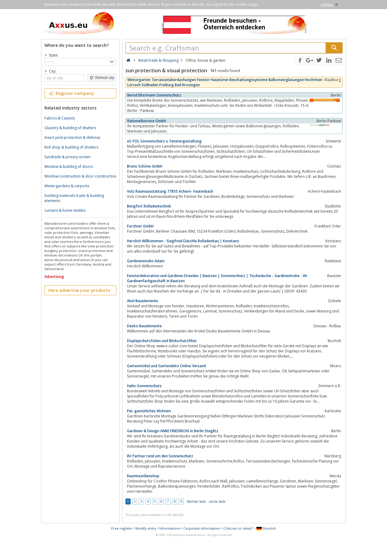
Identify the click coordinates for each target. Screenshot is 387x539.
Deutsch (266, 528)
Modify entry (145, 528)
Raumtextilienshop (143, 476)
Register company (71, 93)
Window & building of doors (68, 166)
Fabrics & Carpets (59, 118)
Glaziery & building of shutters (70, 127)
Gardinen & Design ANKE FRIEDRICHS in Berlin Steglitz (172, 430)
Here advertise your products (79, 290)
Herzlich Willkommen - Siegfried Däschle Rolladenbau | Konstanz (183, 240)
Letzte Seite (217, 501)
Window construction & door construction (80, 176)
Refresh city (101, 78)
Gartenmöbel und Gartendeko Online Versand (166, 365)
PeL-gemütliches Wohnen (149, 410)
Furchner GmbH (140, 226)
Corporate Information (201, 528)
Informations (169, 528)
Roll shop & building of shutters (71, 147)
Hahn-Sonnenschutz (144, 385)
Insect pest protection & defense (72, 137)
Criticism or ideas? (237, 528)
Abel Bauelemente (142, 300)
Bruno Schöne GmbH (144, 166)
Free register (121, 528)
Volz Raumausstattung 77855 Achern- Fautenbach (170, 191)
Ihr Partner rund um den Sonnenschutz (160, 456)
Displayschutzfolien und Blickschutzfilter (162, 340)
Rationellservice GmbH (146, 120)
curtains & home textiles (65, 210)
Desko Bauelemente (144, 325)
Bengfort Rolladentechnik (149, 206)
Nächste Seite (196, 501)
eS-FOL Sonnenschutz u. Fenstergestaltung (164, 141)
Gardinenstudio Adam (145, 260)
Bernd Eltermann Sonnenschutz (154, 95)
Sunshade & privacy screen (67, 156)
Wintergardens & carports (66, 185)
